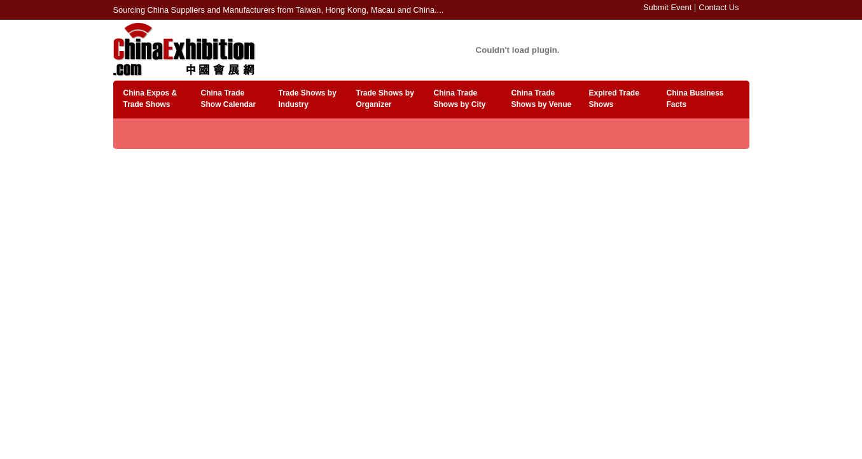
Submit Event (667, 7)
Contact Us (719, 7)
